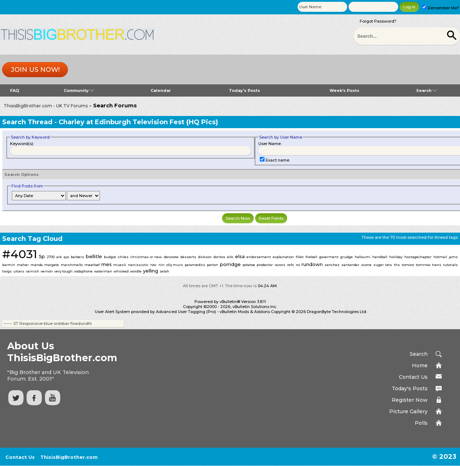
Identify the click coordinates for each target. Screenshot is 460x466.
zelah (164, 271)
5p (42, 256)
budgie (110, 257)
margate (51, 265)
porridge (230, 264)
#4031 (19, 254)
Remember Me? (440, 7)
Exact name (274, 160)
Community (79, 90)
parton (212, 265)
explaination (283, 257)
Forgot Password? (378, 21)
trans (436, 265)
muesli (119, 265)
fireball (311, 257)
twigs (7, 271)
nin (161, 265)
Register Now (410, 400)
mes (106, 264)
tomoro (408, 265)
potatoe (249, 265)
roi (298, 265)
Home (420, 365)
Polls (421, 423)
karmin (8, 265)
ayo (66, 257)
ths (397, 265)
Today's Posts (244, 90)
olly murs (174, 265)
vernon (47, 271)
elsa (240, 256)
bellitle (94, 256)
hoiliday (395, 257)
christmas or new (146, 257)
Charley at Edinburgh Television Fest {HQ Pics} (138, 122)
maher (23, 265)
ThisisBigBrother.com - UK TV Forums (46, 105)
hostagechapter (418, 257)
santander (350, 265)
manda (37, 265)
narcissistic (138, 265)
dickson (205, 257)
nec (153, 265)
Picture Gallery (408, 411)
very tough (63, 271)
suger (378, 265)
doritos (219, 257)
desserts (188, 257)
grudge (346, 257)
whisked (121, 271)
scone (366, 265)
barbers (77, 257)
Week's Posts (344, 90)
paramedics (195, 265)
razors (280, 265)
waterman (103, 271)
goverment (329, 257)
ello (230, 257)
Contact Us (413, 377)
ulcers (18, 271)
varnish (32, 271)
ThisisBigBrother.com (69, 457)
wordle (136, 271)
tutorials (450, 265)
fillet (300, 257)
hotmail (440, 257)
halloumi (363, 257)
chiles (123, 257)
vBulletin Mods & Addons (245, 311)
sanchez (332, 265)
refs (290, 265)
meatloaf (92, 265)
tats (388, 265)
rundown (312, 264)
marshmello (72, 265)
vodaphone (83, 271)
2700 (51, 257)
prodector (265, 265)
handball (379, 257)
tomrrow (423, 265)
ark (59, 257)
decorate (171, 257)
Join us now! (35, 70)
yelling (150, 271)
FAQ (14, 90)
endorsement (259, 257)
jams (453, 257)
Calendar (161, 90)
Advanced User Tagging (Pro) (186, 311)
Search (426, 90)
